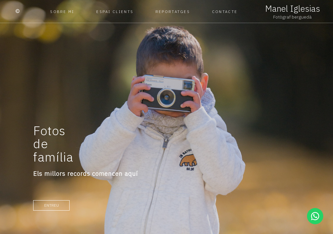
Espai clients (114, 11)
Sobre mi (62, 11)
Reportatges (172, 11)
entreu (51, 205)
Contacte (224, 11)
